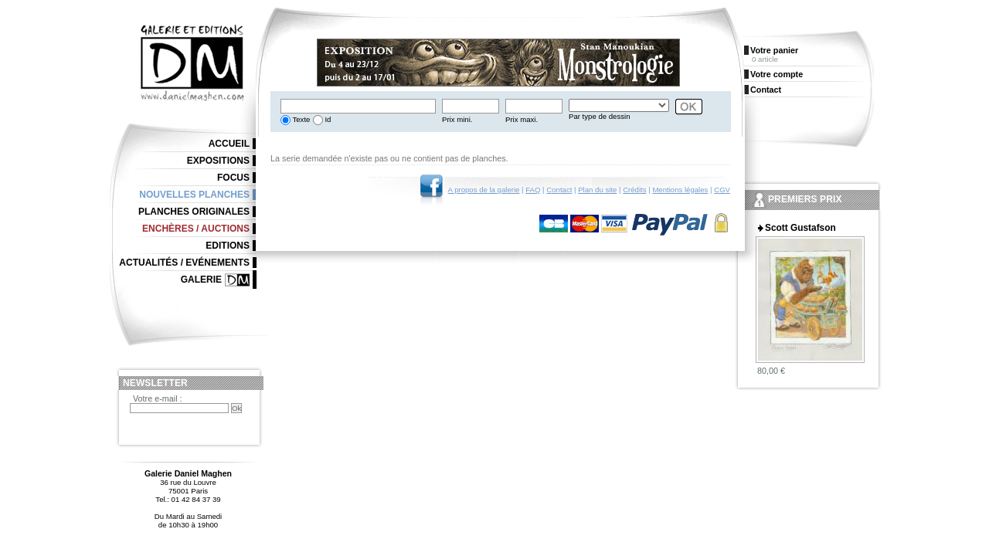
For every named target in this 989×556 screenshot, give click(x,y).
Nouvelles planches (194, 194)
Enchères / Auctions (196, 228)
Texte (300, 119)
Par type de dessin (599, 116)
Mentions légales (680, 189)
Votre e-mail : (157, 398)
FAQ (532, 189)
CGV (722, 189)
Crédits (634, 189)
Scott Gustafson (800, 227)
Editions (228, 245)
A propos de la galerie (484, 189)
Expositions (218, 160)
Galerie (201, 279)
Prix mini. (457, 119)
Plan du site (597, 189)
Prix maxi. (521, 119)
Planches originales (194, 211)
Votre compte (776, 74)
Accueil (229, 143)
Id (327, 119)
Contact (559, 189)
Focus (233, 177)
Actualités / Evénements (184, 262)
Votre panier (774, 50)
